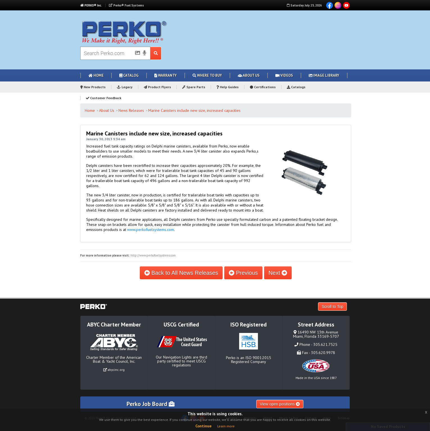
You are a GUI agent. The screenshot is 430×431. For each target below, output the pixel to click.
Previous (243, 273)
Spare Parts (193, 87)
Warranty (165, 75)
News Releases (131, 110)
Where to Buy (207, 75)
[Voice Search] (144, 53)
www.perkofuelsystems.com (150, 229)
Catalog (129, 75)
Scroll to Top (332, 306)
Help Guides (227, 87)
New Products (93, 87)
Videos (284, 75)
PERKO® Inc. (91, 5)
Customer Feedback (103, 98)
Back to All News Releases (181, 273)
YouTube (346, 5)
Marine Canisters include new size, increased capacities (194, 110)
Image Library (324, 75)
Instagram (338, 5)
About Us (249, 75)
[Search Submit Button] (155, 53)
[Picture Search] (135, 54)
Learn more (226, 426)
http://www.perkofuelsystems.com (153, 255)
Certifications (263, 87)
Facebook (329, 5)
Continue (203, 425)
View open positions (280, 404)
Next (278, 273)
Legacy (124, 87)
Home (96, 75)
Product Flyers (157, 87)
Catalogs (296, 87)
